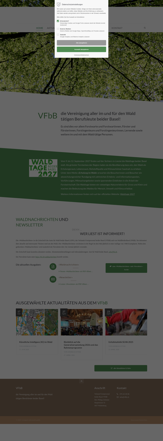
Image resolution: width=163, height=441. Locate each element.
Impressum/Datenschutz (81, 55)
